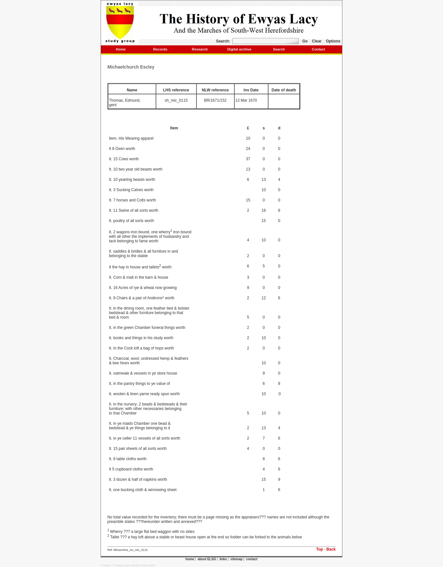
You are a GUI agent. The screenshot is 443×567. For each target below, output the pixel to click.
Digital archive (239, 49)
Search (279, 49)
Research (200, 49)
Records (160, 49)
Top (319, 549)
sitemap (237, 559)
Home (121, 49)
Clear (316, 41)
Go (305, 41)
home (189, 559)
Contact (318, 49)
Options (333, 41)
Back (331, 549)
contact (252, 559)
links (223, 559)
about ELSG (207, 559)
